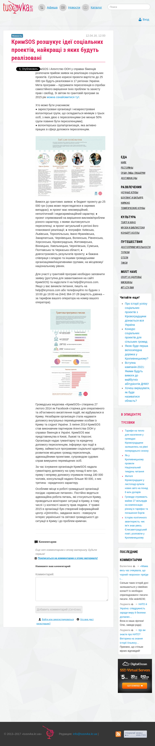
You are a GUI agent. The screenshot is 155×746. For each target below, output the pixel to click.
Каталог (96, 7)
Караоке (125, 202)
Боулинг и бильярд (132, 197)
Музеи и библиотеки (133, 227)
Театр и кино (128, 222)
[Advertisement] (136, 90)
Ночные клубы (129, 192)
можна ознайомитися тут (63, 97)
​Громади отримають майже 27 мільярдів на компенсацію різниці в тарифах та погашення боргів (136, 504)
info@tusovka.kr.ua (85, 734)
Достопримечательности (136, 247)
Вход (146, 19)
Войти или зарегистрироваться (58, 619)
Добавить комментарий (59, 609)
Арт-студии (127, 287)
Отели (124, 257)
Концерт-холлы (130, 232)
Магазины (126, 282)
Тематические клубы (133, 208)
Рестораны (127, 167)
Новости (74, 7)
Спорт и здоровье (131, 277)
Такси (124, 262)
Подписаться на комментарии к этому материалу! (68, 558)
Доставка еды (129, 178)
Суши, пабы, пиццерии (133, 173)
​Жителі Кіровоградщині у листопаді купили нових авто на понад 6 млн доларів (136, 484)
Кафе (123, 162)
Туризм (125, 252)
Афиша (52, 7)
